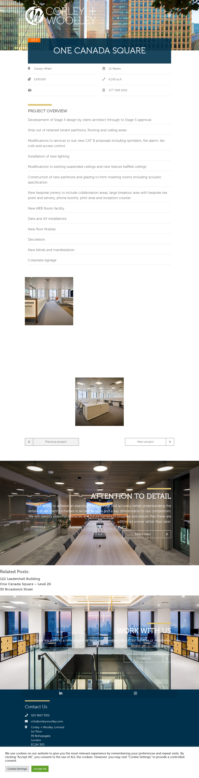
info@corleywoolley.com (47, 721)
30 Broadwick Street (16, 589)
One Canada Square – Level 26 (25, 584)
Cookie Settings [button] (17, 768)
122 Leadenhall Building (20, 579)
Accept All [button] (40, 768)
